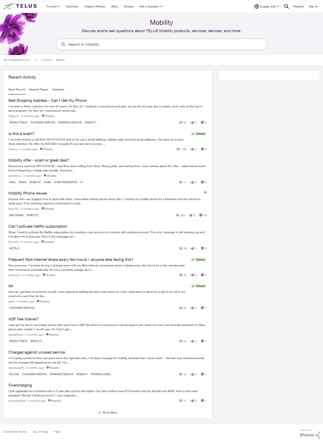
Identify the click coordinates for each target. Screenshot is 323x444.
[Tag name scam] (47, 182)
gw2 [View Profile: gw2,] (11, 301)
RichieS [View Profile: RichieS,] (13, 242)
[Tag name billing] (14, 374)
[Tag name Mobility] (90, 122)
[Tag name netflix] (14, 248)
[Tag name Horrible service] (70, 122)
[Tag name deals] (23, 182)
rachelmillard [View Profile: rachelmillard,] (16, 400)
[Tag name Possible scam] (100, 374)
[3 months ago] (29, 116)
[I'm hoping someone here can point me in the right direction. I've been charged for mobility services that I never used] (107, 360)
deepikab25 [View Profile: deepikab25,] (16, 367)
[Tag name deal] (12, 182)
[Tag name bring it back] (18, 122)
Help (57, 431)
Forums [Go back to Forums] (47, 59)
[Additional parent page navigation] (36, 60)
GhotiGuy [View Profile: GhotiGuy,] (14, 175)
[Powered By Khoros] (310, 434)
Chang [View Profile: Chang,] (12, 149)
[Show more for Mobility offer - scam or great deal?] (81, 182)
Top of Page (40, 431)
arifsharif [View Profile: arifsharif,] (14, 274)
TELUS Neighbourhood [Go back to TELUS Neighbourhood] (16, 59)
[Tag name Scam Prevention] (65, 182)
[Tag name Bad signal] (16, 215)
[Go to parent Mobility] (47, 116)
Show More (107, 412)
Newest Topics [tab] (38, 89)
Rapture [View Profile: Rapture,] (13, 116)
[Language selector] (267, 6)
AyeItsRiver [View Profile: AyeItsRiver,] (15, 334)
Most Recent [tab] (16, 89)
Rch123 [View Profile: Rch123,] (13, 208)
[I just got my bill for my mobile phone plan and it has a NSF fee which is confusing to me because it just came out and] (107, 327)
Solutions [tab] (58, 89)
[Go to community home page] (21, 6)
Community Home (15, 431)
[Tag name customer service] (42, 122)
